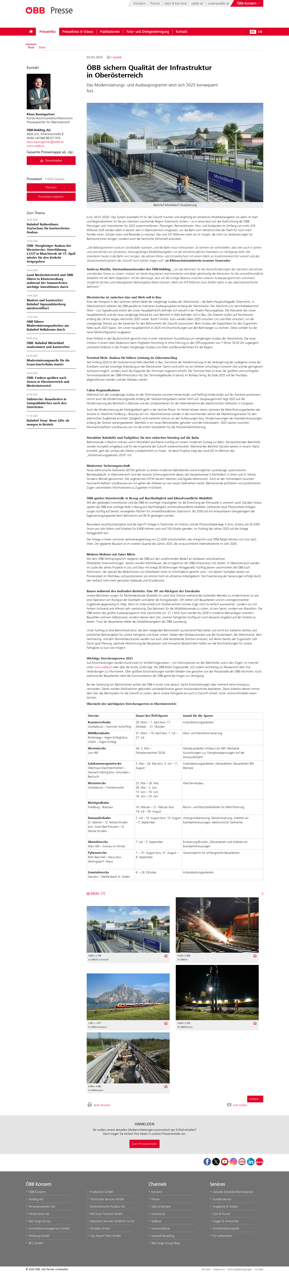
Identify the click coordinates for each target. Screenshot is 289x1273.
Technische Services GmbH (105, 1199)
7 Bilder (116, 57)
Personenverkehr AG (40, 1206)
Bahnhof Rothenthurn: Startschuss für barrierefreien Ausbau (48, 228)
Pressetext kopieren (51, 197)
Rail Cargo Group (38, 1221)
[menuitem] (31, 32)
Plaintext (51, 187)
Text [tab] (31, 47)
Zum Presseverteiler (144, 1144)
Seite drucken (101, 1105)
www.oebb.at (35, 146)
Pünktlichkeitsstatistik (224, 1228)
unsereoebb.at (218, 3)
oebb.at (197, 3)
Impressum (219, 1269)
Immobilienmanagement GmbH (47, 1228)
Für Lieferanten (221, 1236)
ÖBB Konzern (36, 1192)
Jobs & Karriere (175, 3)
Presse (155, 3)
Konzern (140, 3)
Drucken (206, 1269)
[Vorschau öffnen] (175, 152)
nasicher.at (156, 1214)
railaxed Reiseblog (161, 1236)
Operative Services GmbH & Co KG (110, 1221)
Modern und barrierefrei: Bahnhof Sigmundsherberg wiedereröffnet (46, 304)
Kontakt (181, 32)
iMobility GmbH (98, 1228)
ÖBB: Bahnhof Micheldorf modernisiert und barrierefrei (48, 345)
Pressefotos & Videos (77, 32)
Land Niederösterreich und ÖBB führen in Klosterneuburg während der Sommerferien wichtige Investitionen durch (50, 281)
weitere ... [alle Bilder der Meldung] (255, 1099)
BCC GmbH (34, 1243)
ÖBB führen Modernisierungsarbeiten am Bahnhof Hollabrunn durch (48, 326)
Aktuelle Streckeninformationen (231, 1192)
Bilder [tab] (42, 47)
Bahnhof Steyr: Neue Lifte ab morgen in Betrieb (48, 423)
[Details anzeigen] (165, 955)
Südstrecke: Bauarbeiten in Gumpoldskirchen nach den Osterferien (47, 403)
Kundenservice (220, 1199)
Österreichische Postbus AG (106, 1206)
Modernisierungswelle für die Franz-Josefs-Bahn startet (48, 362)
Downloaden (51, 161)
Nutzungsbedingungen (239, 1269)
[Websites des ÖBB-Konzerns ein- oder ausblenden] (249, 3)
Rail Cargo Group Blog (164, 1243)
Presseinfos (47, 32)
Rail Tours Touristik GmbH (105, 1214)
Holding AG (34, 1199)
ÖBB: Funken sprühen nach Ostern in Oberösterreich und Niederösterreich (48, 382)
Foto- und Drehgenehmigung (147, 32)
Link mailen (240, 1105)
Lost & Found (220, 1214)
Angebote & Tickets (224, 1206)
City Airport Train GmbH (104, 1236)
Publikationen (110, 32)
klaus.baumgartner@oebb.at (45, 142)
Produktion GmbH (100, 1192)
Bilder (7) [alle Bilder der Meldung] (96, 893)
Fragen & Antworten (224, 1221)
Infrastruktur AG (37, 1214)
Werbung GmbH (37, 1236)
